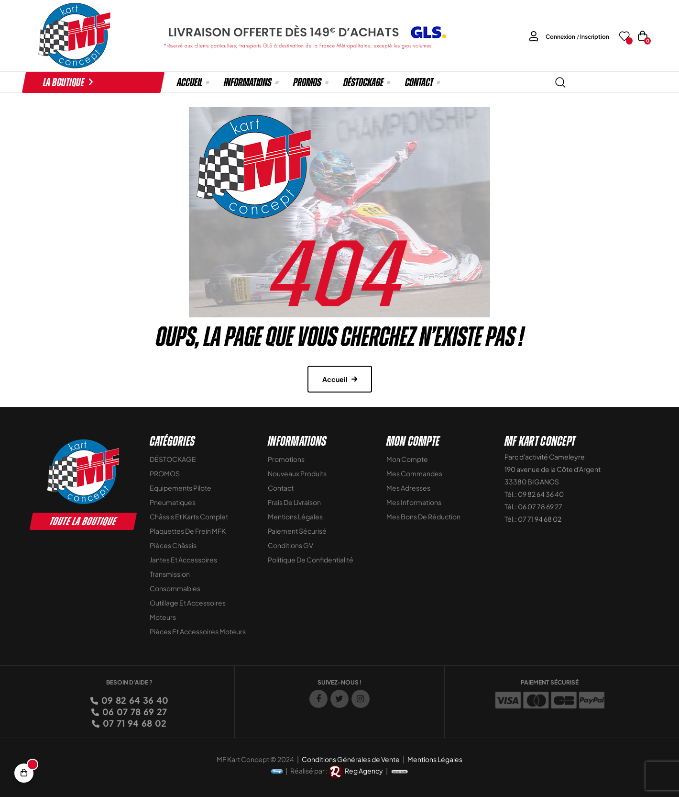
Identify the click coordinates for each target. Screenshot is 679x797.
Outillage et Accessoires (188, 602)
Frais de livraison (294, 502)
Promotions (286, 459)
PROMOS (165, 473)
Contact (281, 487)
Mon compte (407, 459)
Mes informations (413, 502)
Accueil (335, 379)
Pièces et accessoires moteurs (198, 631)
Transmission (170, 574)
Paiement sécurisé (297, 531)
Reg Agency (364, 770)
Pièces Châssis (173, 545)
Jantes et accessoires (183, 559)
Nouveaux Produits (297, 473)
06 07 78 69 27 (134, 711)
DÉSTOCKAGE (173, 459)
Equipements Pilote (180, 487)
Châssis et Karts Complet (189, 516)
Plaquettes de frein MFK (188, 531)
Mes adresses (408, 487)
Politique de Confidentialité (310, 559)
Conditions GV (290, 545)
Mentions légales (295, 516)
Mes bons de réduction (423, 516)
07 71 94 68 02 (133, 723)
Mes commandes (414, 473)
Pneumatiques (173, 502)
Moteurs (163, 617)
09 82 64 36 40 (134, 700)
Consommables (175, 588)
